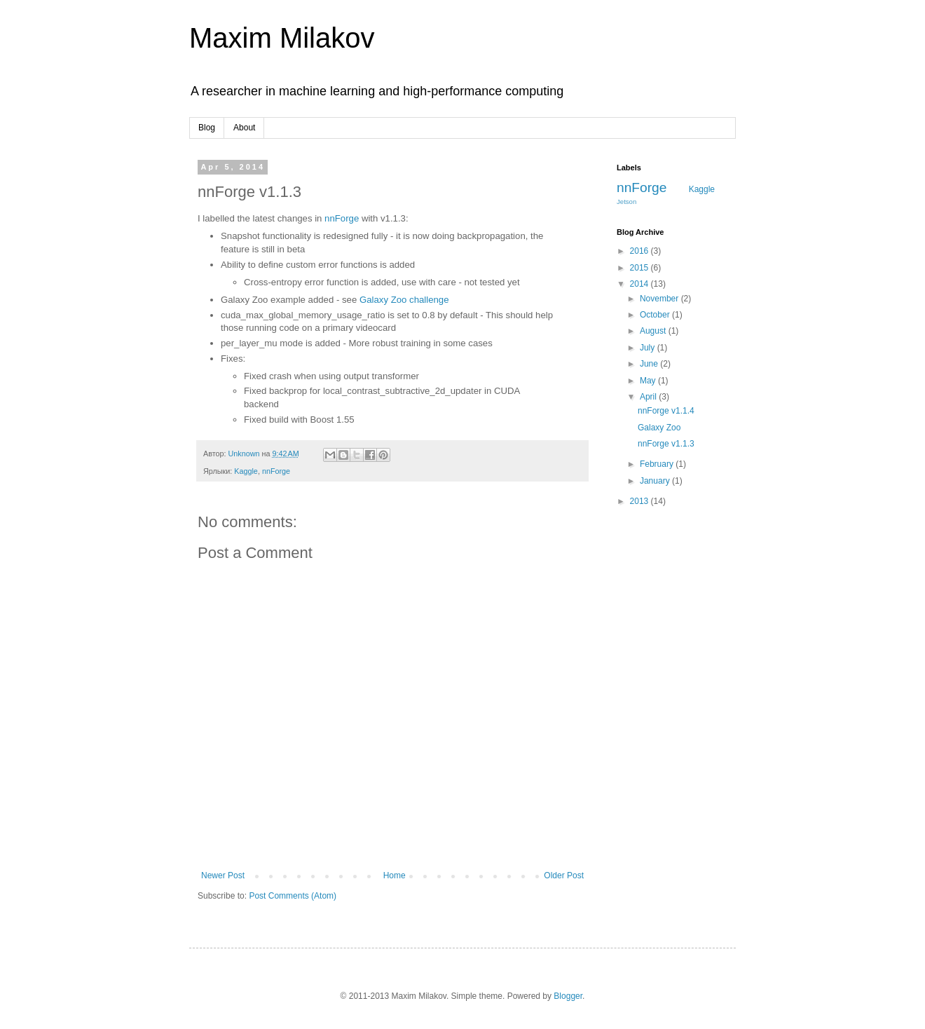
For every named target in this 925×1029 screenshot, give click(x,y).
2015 (640, 268)
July (648, 348)
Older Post (564, 875)
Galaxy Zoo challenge (404, 299)
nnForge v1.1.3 (666, 444)
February (658, 464)
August (654, 331)
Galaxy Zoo (659, 427)
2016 (640, 251)
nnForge (341, 218)
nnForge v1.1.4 (666, 411)
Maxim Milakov (281, 37)
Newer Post (223, 875)
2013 (640, 501)
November (660, 299)
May (649, 381)
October (656, 315)
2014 (640, 284)
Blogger (568, 996)
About (244, 127)
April (649, 397)
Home (394, 875)
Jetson (626, 201)
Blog (206, 127)
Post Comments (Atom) (292, 896)
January (656, 481)
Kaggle (246, 471)
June (650, 364)
